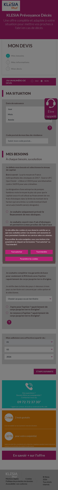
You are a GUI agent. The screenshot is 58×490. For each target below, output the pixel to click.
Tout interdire (41, 252)
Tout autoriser (16, 252)
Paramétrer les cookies (29, 259)
